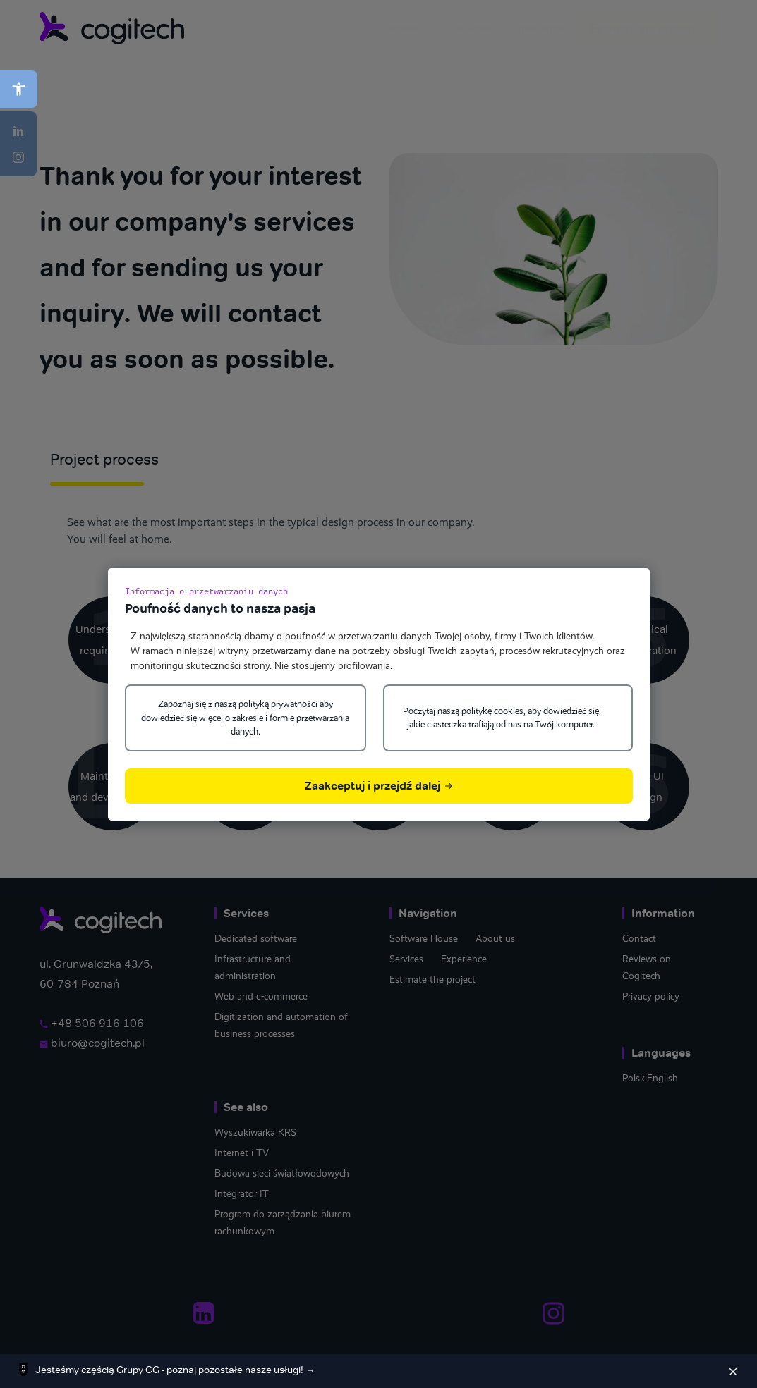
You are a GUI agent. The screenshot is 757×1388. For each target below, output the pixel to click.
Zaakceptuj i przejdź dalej (378, 785)
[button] (18, 89)
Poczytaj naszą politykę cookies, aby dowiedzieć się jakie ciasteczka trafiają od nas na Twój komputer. (501, 718)
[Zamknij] (733, 1371)
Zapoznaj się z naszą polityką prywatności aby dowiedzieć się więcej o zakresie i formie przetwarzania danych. (245, 718)
